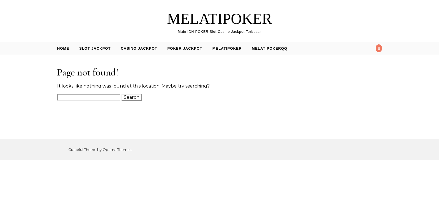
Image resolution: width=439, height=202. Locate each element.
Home (63, 48)
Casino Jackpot (139, 48)
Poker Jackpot (184, 48)
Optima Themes (116, 149)
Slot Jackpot (95, 48)
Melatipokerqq (269, 48)
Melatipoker (227, 48)
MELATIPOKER (219, 18)
